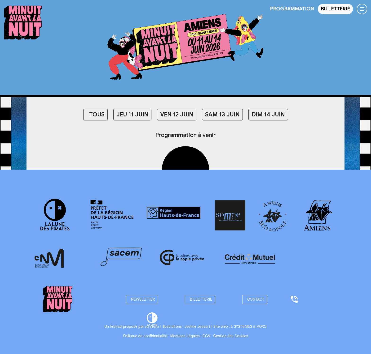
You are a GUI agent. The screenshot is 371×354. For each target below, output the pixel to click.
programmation (292, 9)
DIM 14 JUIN (268, 114)
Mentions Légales (185, 336)
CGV (206, 336)
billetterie (200, 299)
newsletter (142, 299)
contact (254, 299)
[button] (335, 9)
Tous (95, 114)
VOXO (262, 326)
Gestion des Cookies (230, 336)
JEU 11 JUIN (132, 114)
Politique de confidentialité (145, 336)
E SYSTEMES (241, 326)
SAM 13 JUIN (222, 114)
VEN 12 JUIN (176, 114)
